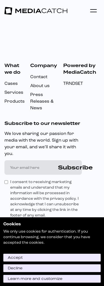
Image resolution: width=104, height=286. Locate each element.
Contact (38, 76)
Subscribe (75, 167)
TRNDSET (73, 83)
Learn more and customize (35, 278)
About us (40, 85)
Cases (11, 83)
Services (13, 92)
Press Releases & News (42, 101)
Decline (15, 268)
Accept (15, 257)
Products (14, 101)
